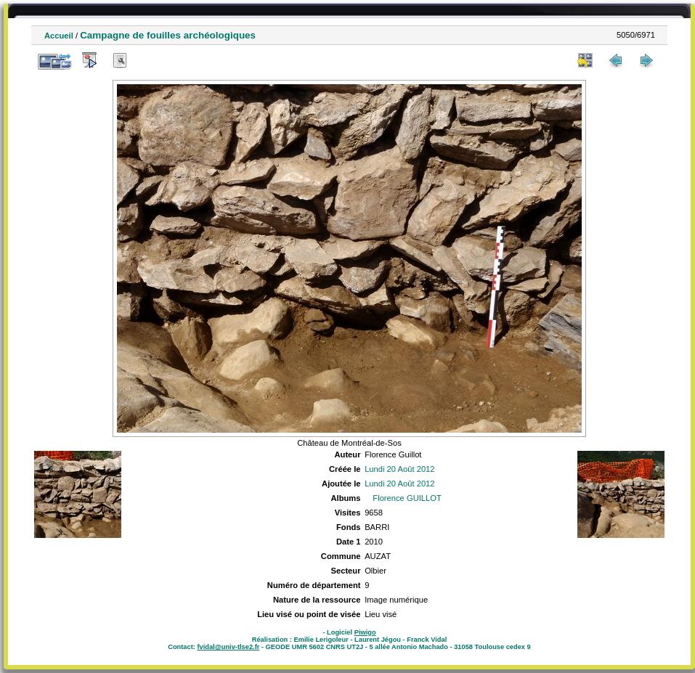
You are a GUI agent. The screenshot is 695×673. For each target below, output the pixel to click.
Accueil (58, 35)
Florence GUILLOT (407, 498)
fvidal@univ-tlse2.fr (228, 646)
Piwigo (365, 632)
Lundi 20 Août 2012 (399, 469)
